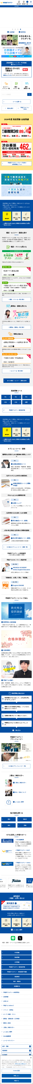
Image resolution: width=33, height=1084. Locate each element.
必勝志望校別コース (18, 464)
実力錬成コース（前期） (20, 520)
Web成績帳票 (19, 839)
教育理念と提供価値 (8, 622)
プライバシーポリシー (20, 1063)
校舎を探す (9, 108)
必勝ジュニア (16, 503)
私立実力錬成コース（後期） (21, 538)
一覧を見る (16, 730)
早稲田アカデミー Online (22, 862)
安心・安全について (19, 792)
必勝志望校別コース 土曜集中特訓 (20, 484)
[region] (16, 1069)
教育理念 (22, 32)
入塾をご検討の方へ (19, 782)
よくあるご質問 (18, 802)
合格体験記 (5, 650)
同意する (16, 1080)
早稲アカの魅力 (7, 680)
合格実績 (10, 32)
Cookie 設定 (16, 1070)
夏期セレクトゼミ (7, 75)
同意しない (16, 1075)
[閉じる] (31, 1058)
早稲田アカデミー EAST (22, 850)
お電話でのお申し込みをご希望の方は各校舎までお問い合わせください (16, 224)
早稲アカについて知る (23, 108)
